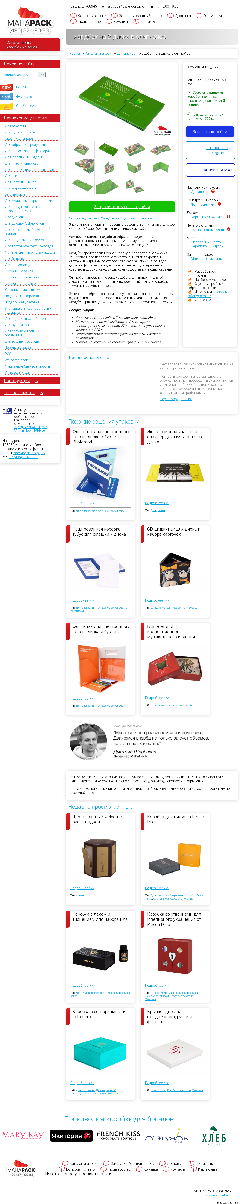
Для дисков (14, 217)
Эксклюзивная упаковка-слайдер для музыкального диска (175, 436)
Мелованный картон (207, 242)
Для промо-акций (18, 265)
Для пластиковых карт (22, 163)
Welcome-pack (16, 360)
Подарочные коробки (22, 296)
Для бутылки (15, 259)
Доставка (183, 16)
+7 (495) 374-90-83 (23, 457)
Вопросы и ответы (80, 1169)
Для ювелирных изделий (24, 157)
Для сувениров (17, 325)
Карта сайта (207, 1169)
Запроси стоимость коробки (122, 206)
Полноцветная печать (208, 230)
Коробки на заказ (19, 271)
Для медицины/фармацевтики (28, 201)
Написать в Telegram (217, 150)
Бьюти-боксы (15, 194)
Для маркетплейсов (20, 188)
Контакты (147, 22)
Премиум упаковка (20, 348)
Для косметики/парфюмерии (27, 151)
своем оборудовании (208, 294)
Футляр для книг (203, 204)
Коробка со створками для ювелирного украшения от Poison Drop (174, 919)
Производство (89, 22)
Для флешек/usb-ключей (24, 223)
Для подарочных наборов (25, 319)
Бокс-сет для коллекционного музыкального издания (171, 631)
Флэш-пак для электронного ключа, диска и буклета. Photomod (101, 436)
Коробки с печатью (20, 283)
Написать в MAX (217, 170)
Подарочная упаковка (22, 302)
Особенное (25, 106)
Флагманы (24, 96)
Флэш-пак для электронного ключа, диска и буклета (101, 629)
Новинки (22, 87)
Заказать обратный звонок (140, 16)
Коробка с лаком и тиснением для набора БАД (101, 917)
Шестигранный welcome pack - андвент (97, 819)
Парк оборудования (176, 399)
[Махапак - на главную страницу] (30, 20)
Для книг (11, 176)
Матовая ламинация (207, 259)
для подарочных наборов (182, 607)
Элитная (150, 999)
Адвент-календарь (19, 138)
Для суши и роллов (20, 132)
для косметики (85, 1090)
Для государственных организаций (22, 333)
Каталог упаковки (92, 16)
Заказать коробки (210, 131)
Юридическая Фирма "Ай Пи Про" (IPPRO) (30, 429)
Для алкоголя (15, 126)
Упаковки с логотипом (22, 290)
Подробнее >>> (82, 504)
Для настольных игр (20, 182)
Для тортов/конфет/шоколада (29, 246)
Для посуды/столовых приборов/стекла (22, 209)
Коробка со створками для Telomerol (99, 1014)
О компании (213, 16)
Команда (121, 22)
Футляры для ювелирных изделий (30, 252)
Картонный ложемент (208, 217)
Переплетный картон (207, 246)
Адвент (80, 895)
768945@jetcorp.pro (29, 453)
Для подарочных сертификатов (29, 170)
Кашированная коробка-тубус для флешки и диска (99, 531)
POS (8, 354)
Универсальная (17, 373)
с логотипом (161, 898)
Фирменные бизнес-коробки (27, 366)
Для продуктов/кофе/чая (25, 240)
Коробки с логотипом (22, 277)
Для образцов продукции (25, 145)
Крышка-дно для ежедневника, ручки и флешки (169, 1016)
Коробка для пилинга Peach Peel (175, 819)
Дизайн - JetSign (218, 1195)
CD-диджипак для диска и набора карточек (174, 531)
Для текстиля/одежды (22, 341)
